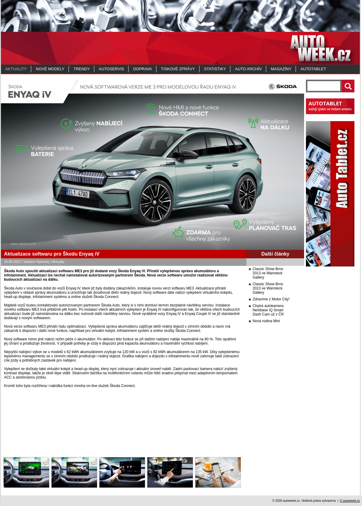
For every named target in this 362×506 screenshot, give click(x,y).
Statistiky (215, 69)
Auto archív (248, 69)
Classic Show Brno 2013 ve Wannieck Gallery (268, 273)
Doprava (142, 69)
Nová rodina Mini (266, 321)
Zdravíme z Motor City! (271, 299)
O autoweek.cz (350, 500)
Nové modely (50, 69)
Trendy (81, 69)
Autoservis (111, 69)
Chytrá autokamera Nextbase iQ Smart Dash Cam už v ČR (268, 310)
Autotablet (313, 69)
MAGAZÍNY (281, 69)
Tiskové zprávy (178, 69)
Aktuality (16, 69)
